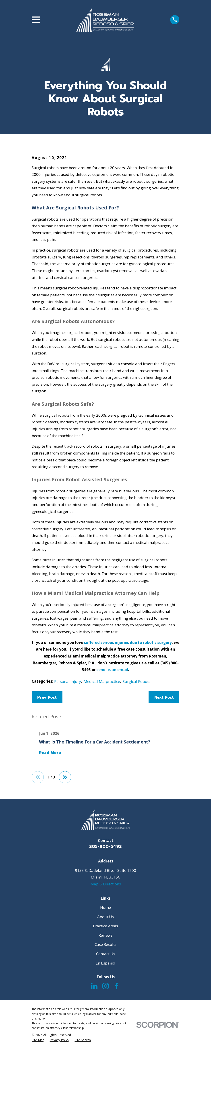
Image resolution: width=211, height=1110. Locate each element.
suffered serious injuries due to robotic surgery (128, 718)
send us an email (112, 745)
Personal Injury (67, 757)
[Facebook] (117, 1062)
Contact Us (105, 1029)
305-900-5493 (105, 922)
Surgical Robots (136, 757)
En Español (105, 1038)
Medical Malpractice (102, 757)
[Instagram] (105, 1062)
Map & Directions (105, 959)
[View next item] (65, 853)
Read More (50, 828)
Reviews (105, 1011)
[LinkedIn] (94, 1062)
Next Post (164, 773)
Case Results (105, 1020)
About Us (105, 992)
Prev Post (47, 773)
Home (105, 983)
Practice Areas (105, 1001)
